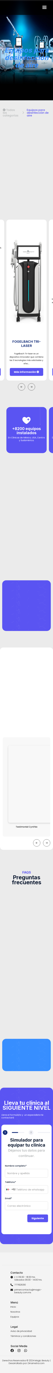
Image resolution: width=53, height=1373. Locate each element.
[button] (44, 7)
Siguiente (37, 1218)
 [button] (31, 387)
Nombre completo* (16, 1166)
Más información (26, 372)
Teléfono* (10, 1182)
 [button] (21, 387)
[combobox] (10, 1189)
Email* (8, 1198)
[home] (3, 7)
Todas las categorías (10, 113)
